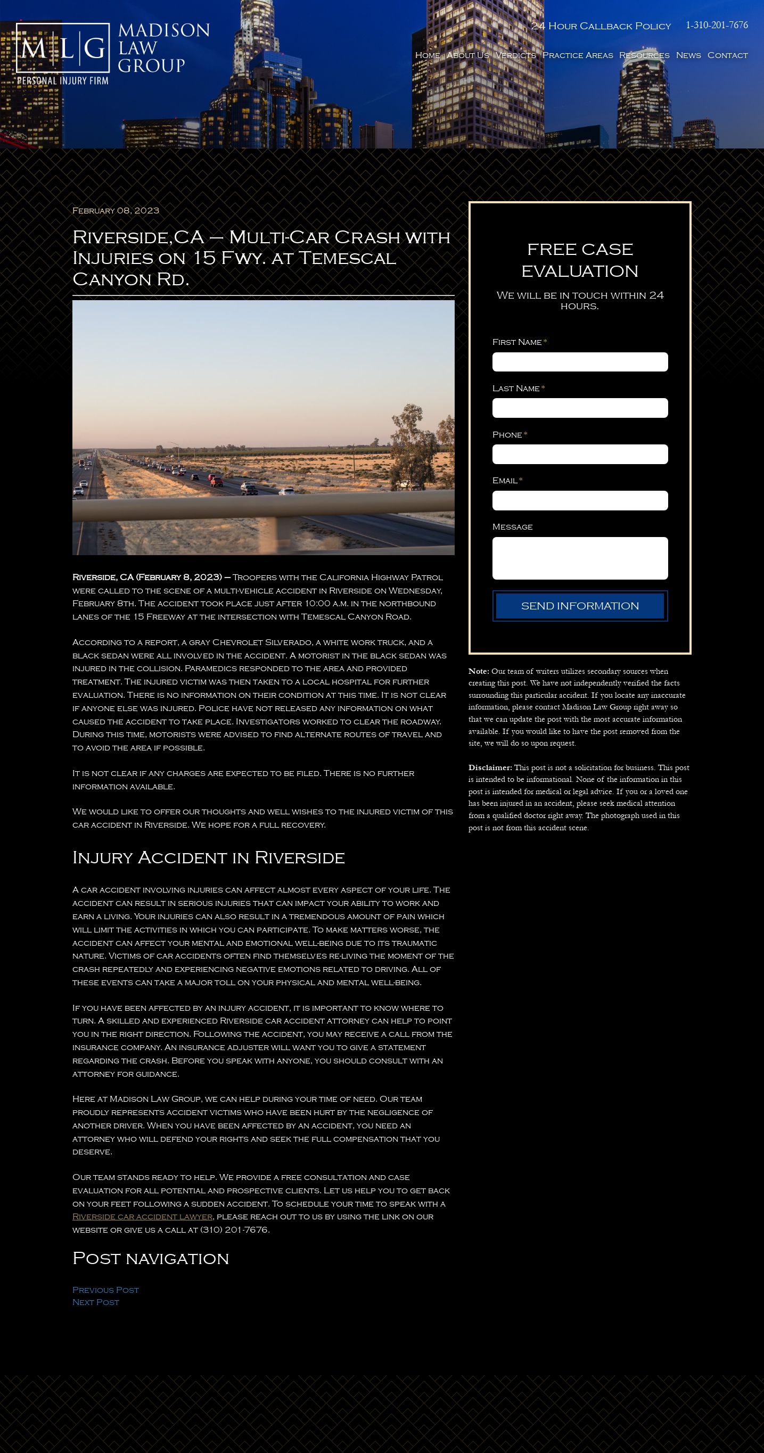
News (688, 55)
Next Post (95, 1302)
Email (507, 480)
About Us (468, 55)
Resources (644, 55)
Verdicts (516, 55)
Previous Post (105, 1290)
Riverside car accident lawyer (142, 1216)
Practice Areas (578, 55)
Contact (728, 55)
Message (512, 527)
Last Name (518, 388)
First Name (519, 342)
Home (427, 55)
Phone (510, 435)
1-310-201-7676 (717, 25)
